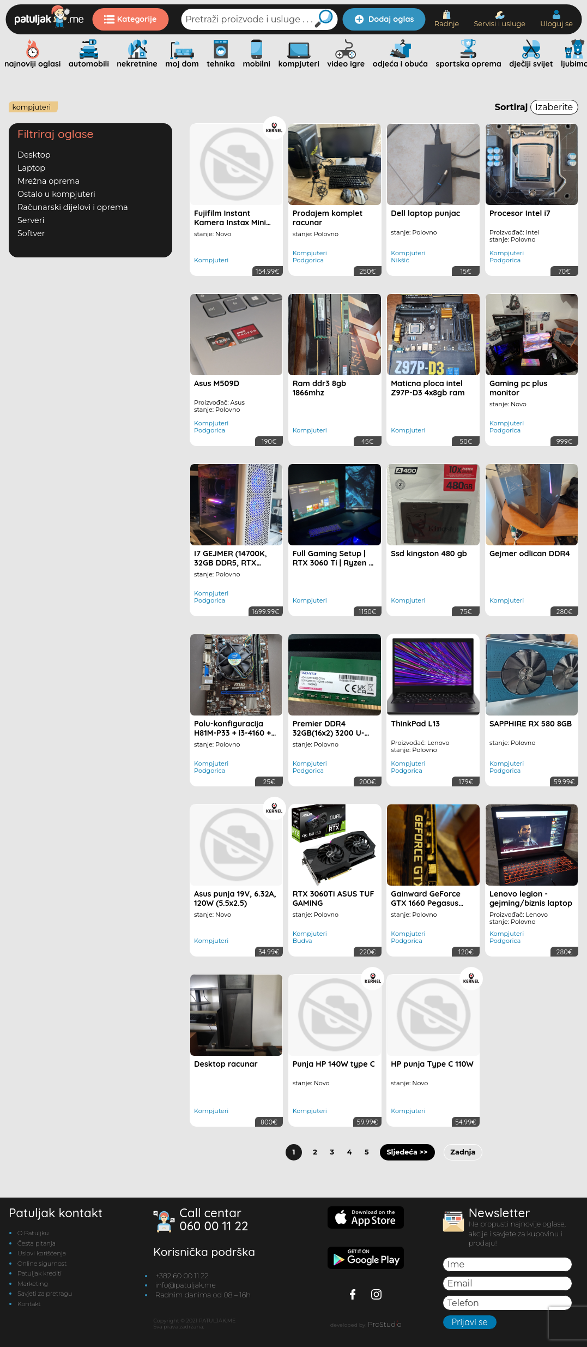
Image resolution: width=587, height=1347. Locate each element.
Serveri (30, 220)
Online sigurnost (41, 1263)
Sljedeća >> (406, 1152)
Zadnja (462, 1152)
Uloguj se (556, 19)
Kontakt (29, 1304)
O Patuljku (33, 1233)
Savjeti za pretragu (44, 1293)
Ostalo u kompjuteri (56, 194)
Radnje (446, 19)
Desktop (34, 155)
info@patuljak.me (185, 1285)
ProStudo (385, 1324)
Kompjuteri (31, 107)
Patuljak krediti (39, 1273)
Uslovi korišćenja (41, 1253)
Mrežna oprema (48, 181)
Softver (31, 233)
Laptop (31, 168)
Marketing (32, 1284)
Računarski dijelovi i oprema (72, 207)
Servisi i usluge (499, 19)
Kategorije (130, 19)
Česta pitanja (36, 1243)
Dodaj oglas (384, 19)
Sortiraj (536, 107)
